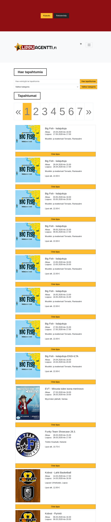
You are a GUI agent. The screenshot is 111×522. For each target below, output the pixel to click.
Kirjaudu (46, 16)
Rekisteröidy (61, 16)
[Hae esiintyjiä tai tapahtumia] (47, 81)
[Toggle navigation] (89, 44)
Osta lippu (55, 154)
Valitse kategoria (89, 87)
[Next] (88, 111)
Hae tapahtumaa (88, 81)
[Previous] (18, 111)
